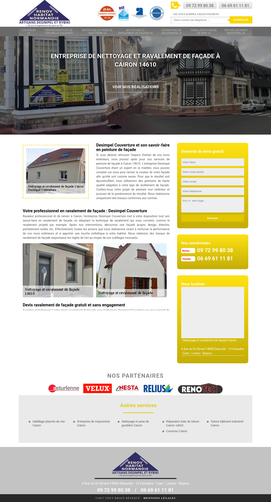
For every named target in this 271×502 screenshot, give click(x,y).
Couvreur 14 (29, 32)
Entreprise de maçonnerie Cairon (93, 423)
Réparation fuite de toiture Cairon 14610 (182, 423)
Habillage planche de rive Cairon (49, 423)
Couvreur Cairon (176, 431)
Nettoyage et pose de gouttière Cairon (135, 423)
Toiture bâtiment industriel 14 (236, 32)
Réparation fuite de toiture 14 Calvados (59, 32)
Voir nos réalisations (135, 87)
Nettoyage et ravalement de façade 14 (135, 32)
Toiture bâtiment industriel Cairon (227, 423)
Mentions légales (159, 498)
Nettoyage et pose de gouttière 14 (97, 32)
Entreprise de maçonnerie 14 (172, 32)
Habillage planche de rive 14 (204, 32)
